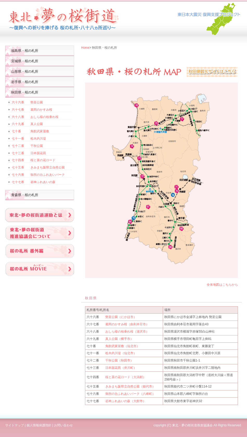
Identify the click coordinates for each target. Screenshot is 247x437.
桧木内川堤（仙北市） (120, 353)
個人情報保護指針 (39, 425)
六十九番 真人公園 (27, 124)
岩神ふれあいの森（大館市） (125, 401)
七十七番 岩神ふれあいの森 (33, 182)
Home (85, 47)
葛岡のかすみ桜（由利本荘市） (127, 324)
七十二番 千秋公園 (27, 146)
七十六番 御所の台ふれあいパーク (38, 175)
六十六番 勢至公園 (27, 102)
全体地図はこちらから (222, 284)
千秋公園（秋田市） (119, 360)
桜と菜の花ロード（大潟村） (125, 377)
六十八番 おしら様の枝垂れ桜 (35, 117)
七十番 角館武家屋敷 (30, 131)
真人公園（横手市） (119, 339)
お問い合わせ (63, 425)
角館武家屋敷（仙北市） (122, 346)
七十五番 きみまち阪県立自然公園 (38, 167)
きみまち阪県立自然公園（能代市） (130, 386)
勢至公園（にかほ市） (120, 317)
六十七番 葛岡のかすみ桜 (32, 109)
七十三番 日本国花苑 (29, 153)
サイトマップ (14, 425)
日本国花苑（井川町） (120, 368)
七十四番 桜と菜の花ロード (33, 160)
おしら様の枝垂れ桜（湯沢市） (127, 331)
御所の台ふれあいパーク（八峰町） (130, 394)
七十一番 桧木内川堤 (29, 138)
